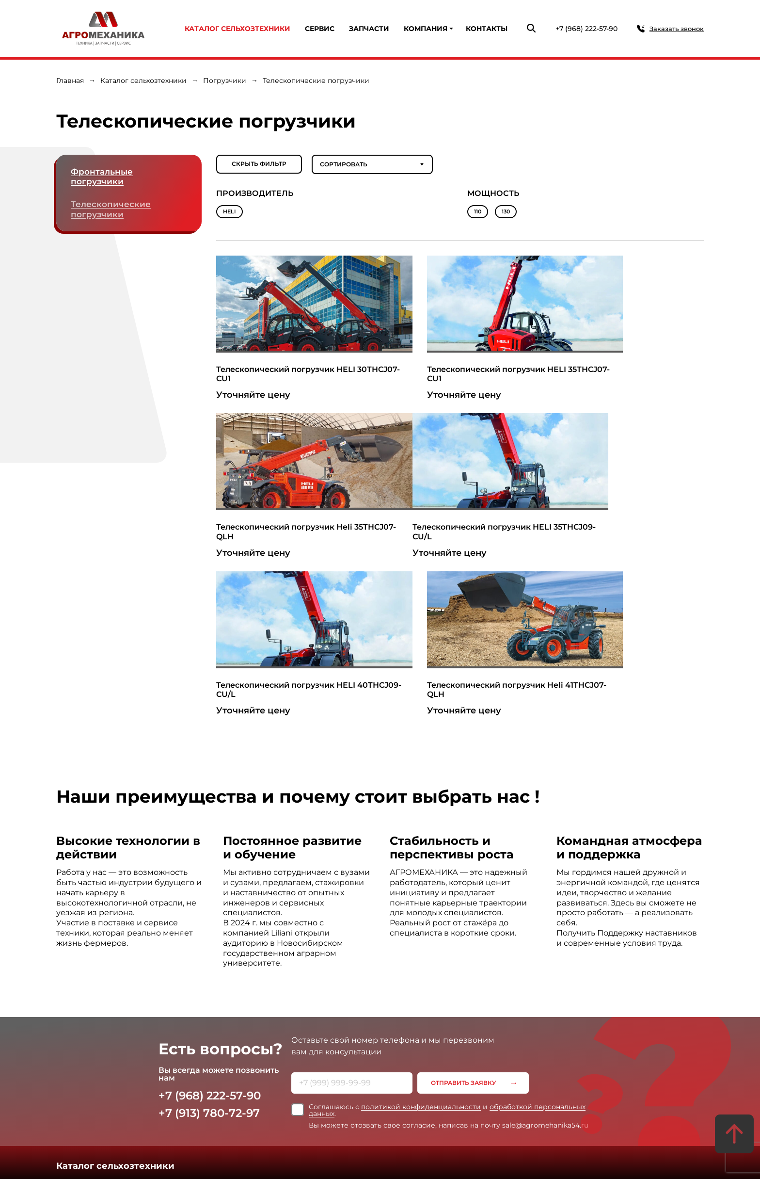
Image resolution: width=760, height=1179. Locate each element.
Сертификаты (337, 1058)
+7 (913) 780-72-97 (212, 956)
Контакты (486, 28)
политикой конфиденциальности (421, 949)
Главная (70, 80)
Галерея (461, 1058)
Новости (405, 1058)
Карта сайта (382, 1155)
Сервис (319, 28)
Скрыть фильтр (259, 164)
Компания (425, 28)
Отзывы (375, 1058)
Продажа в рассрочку (211, 1058)
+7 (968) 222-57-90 (586, 28)
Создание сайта (585, 1156)
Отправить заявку (464, 925)
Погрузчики (224, 80)
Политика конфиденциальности (414, 1099)
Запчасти (369, 28)
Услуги (71, 1045)
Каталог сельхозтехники (237, 28)
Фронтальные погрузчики (103, 177)
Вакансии (493, 1058)
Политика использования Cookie (414, 1110)
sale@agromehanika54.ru (259, 1153)
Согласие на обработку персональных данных (435, 1120)
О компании (292, 1058)
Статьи (433, 1058)
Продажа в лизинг (145, 1058)
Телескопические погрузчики (112, 210)
